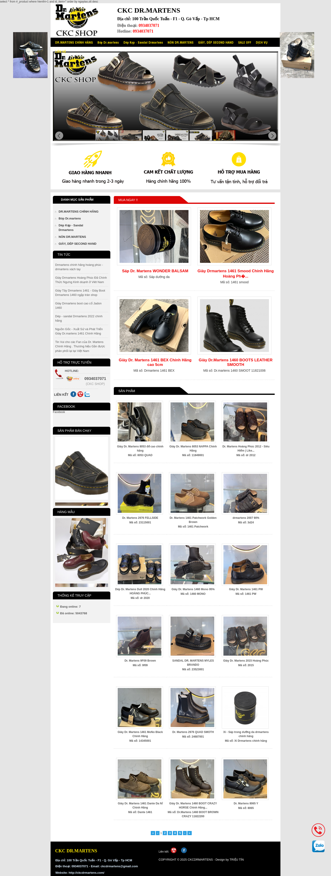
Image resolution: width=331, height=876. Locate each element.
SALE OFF (244, 42)
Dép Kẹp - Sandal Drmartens (143, 42)
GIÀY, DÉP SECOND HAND (216, 42)
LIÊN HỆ (60, 51)
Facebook (59, 412)
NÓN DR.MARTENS (181, 42)
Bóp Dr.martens (108, 42)
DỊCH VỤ (262, 42)
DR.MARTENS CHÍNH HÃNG (74, 42)
